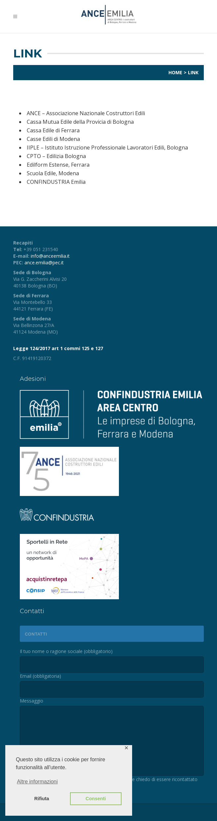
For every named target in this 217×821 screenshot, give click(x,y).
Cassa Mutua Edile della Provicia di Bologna (80, 121)
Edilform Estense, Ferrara (58, 164)
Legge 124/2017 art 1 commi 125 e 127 (58, 348)
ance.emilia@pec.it (44, 262)
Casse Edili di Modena (53, 139)
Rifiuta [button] (41, 798)
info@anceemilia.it (50, 256)
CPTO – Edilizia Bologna (56, 156)
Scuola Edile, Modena (53, 173)
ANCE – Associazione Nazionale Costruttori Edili (86, 113)
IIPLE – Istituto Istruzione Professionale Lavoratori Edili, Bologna (107, 147)
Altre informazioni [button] (37, 781)
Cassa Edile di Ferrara (53, 130)
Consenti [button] (96, 798)
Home (175, 72)
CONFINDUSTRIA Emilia (56, 181)
